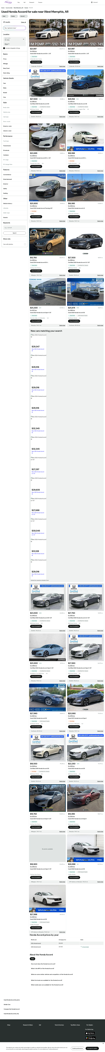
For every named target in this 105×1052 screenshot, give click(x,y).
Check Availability (36, 62)
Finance (40, 2)
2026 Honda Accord (36, 962)
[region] (52, 1047)
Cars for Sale (9, 7)
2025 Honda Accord (36, 965)
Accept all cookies (92, 1048)
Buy (19, 2)
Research (31, 2)
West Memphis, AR (18, 7)
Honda (26, 7)
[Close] (103, 1043)
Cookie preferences (77, 1048)
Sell (24, 2)
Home (2, 7)
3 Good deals (84, 965)
